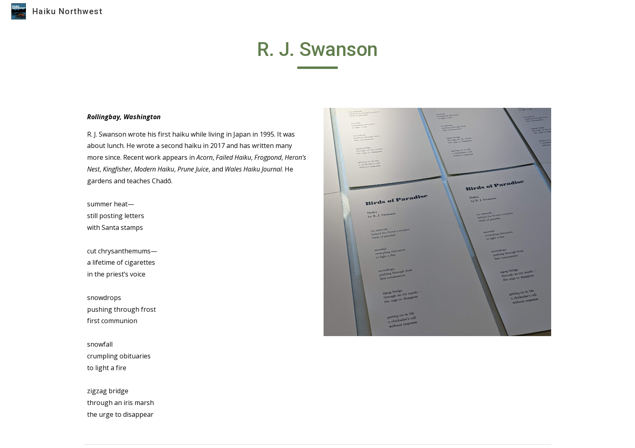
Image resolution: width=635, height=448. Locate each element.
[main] (317, 53)
